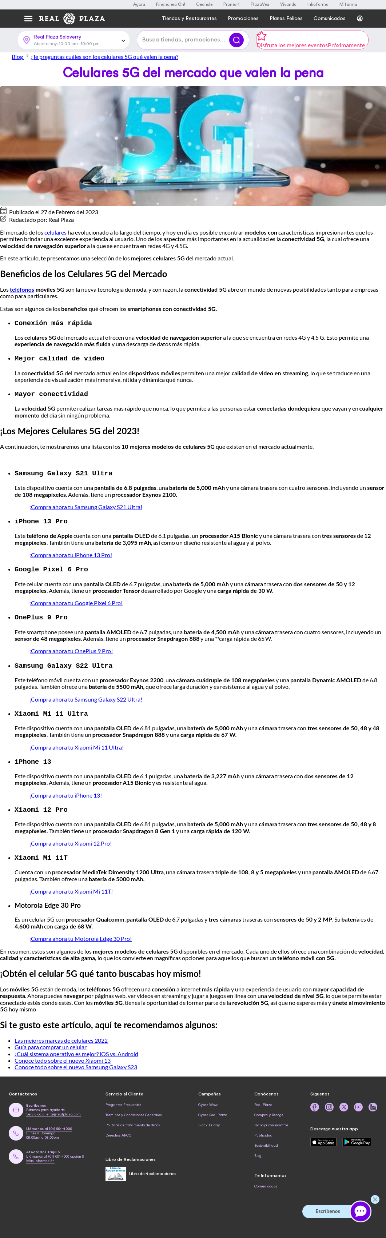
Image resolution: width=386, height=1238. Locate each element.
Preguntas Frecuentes (123, 1100)
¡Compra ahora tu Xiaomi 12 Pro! (70, 839)
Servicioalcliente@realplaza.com (53, 1110)
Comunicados (265, 1182)
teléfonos (22, 289)
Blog (21, 56)
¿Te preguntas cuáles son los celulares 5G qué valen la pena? (104, 56)
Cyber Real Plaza (212, 1111)
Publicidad (263, 1131)
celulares (55, 232)
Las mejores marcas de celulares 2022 (61, 1036)
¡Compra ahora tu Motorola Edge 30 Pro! (80, 934)
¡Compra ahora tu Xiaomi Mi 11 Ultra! (76, 743)
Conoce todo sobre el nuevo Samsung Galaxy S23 (76, 1062)
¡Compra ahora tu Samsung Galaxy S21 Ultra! (85, 505)
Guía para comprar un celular (51, 1042)
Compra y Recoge (268, 1111)
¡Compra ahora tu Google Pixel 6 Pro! (76, 600)
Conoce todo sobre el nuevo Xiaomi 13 (63, 1056)
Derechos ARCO (118, 1131)
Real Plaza (263, 1100)
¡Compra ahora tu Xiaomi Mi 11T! (71, 886)
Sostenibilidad (266, 1141)
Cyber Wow (208, 1100)
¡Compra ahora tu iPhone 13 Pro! (70, 553)
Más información (40, 1156)
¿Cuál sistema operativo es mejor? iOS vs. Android (76, 1049)
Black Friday (209, 1121)
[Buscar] (236, 40)
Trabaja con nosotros (271, 1121)
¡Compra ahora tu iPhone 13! (65, 791)
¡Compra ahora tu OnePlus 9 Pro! (71, 648)
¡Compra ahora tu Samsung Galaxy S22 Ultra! (85, 696)
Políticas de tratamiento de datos (133, 1121)
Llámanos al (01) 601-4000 (49, 1124)
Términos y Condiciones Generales (134, 1111)
